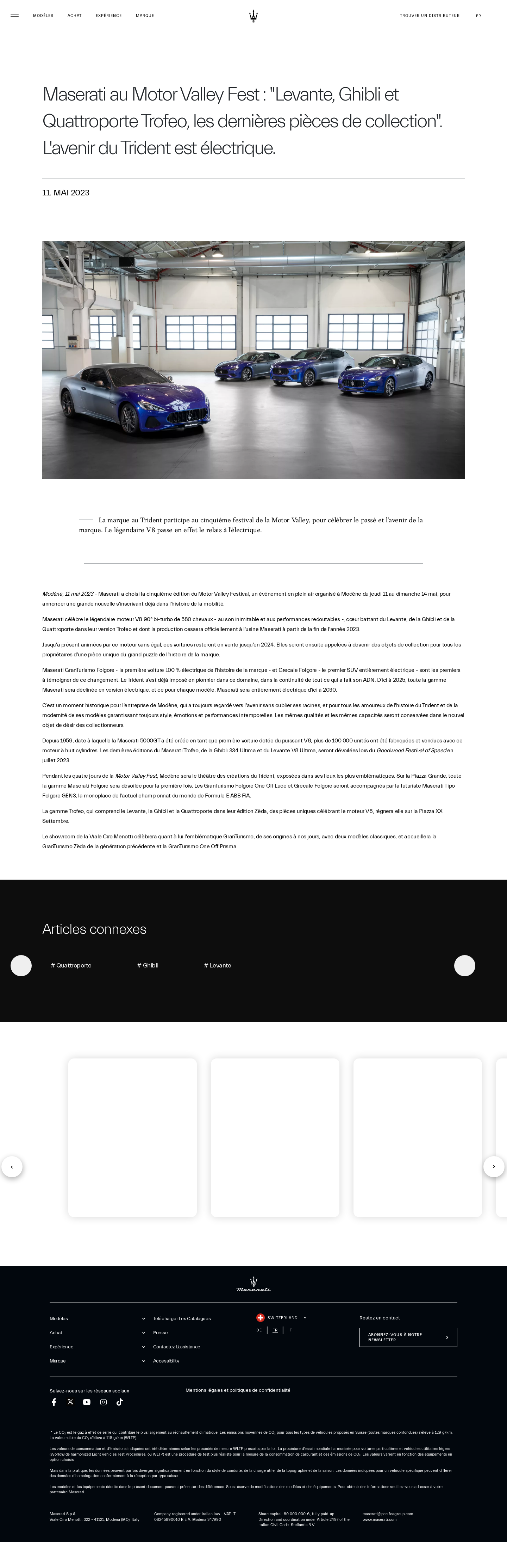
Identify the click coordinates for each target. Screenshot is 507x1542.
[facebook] (54, 1402)
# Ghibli (147, 965)
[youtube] (86, 1402)
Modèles (43, 15)
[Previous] (21, 965)
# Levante (217, 965)
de (259, 1330)
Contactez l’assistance (176, 1347)
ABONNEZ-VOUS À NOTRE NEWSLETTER (395, 1337)
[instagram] (103, 1402)
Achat (75, 15)
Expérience (109, 15)
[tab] (91, 1241)
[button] (12, 1166)
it (290, 1330)
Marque (145, 15)
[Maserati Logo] (253, 16)
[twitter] (70, 1402)
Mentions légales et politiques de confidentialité (238, 1390)
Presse (160, 1333)
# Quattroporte (71, 965)
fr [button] (484, 16)
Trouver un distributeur (430, 15)
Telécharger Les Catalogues (182, 1319)
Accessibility (166, 1361)
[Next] (464, 965)
